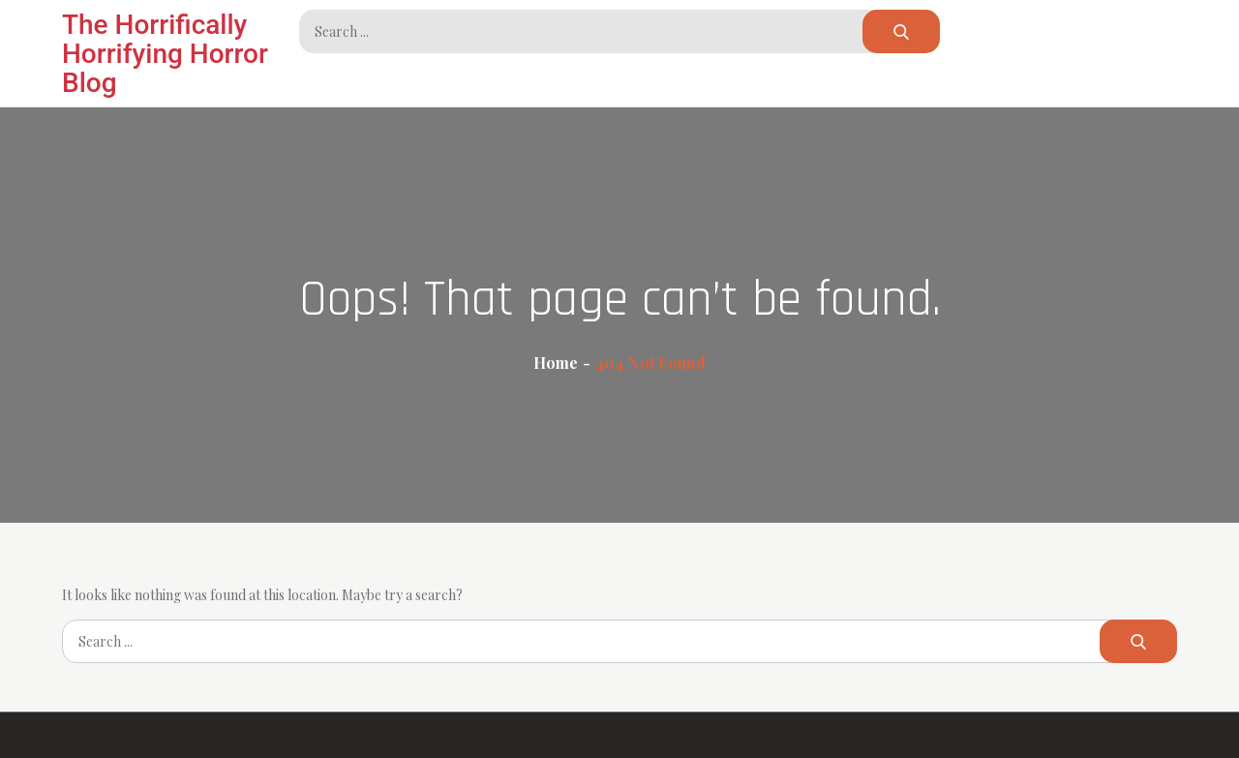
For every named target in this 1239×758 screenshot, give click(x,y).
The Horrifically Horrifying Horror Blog (165, 54)
